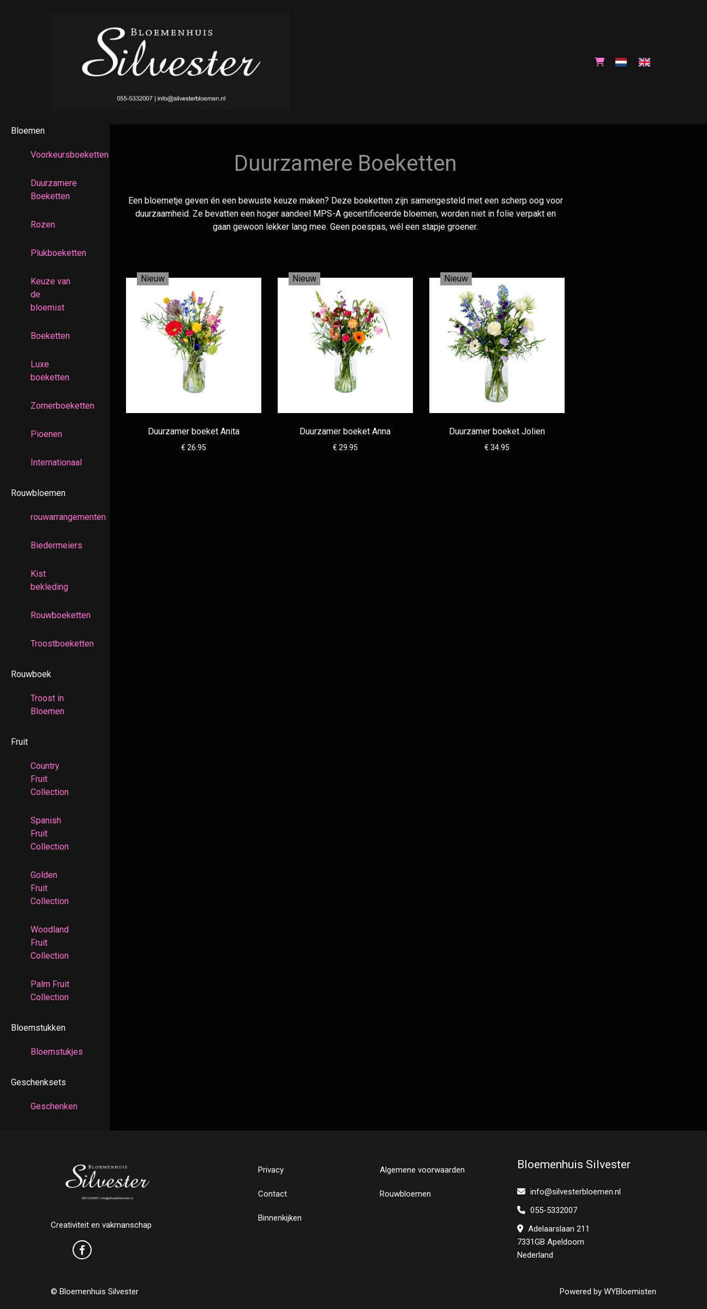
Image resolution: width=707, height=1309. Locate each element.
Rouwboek (31, 674)
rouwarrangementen (55, 517)
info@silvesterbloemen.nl (569, 1192)
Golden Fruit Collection (50, 888)
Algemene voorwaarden (422, 1170)
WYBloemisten (630, 1291)
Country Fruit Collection (50, 779)
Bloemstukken (38, 1028)
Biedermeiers (55, 545)
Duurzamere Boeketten (54, 189)
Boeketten (50, 336)
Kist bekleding (49, 580)
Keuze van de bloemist (50, 294)
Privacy (271, 1170)
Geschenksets (38, 1082)
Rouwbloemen (38, 493)
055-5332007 (547, 1210)
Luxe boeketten (50, 370)
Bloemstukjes (55, 1052)
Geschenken (54, 1106)
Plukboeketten (55, 253)
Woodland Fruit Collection (50, 942)
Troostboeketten (55, 643)
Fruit (19, 742)
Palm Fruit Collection (50, 990)
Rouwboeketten (55, 615)
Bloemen (28, 130)
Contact (272, 1194)
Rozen (43, 224)
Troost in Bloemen (47, 704)
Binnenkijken (280, 1218)
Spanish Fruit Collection (50, 833)
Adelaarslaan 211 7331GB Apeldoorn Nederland (553, 1242)
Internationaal (55, 462)
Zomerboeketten (55, 406)
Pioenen (46, 434)
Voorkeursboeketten (55, 155)
